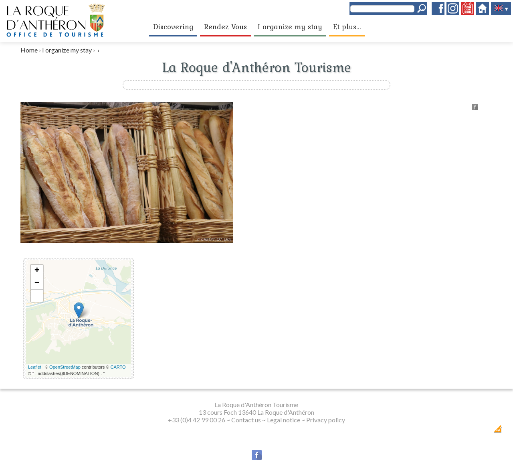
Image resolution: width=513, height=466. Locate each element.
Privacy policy (325, 420)
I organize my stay (290, 26)
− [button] (37, 283)
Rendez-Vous (225, 26)
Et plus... (347, 26)
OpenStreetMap (65, 367)
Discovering (173, 26)
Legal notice (283, 420)
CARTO (118, 367)
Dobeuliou (452, 431)
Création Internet (482, 431)
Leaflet (34, 367)
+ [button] (37, 271)
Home (29, 50)
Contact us (246, 420)
